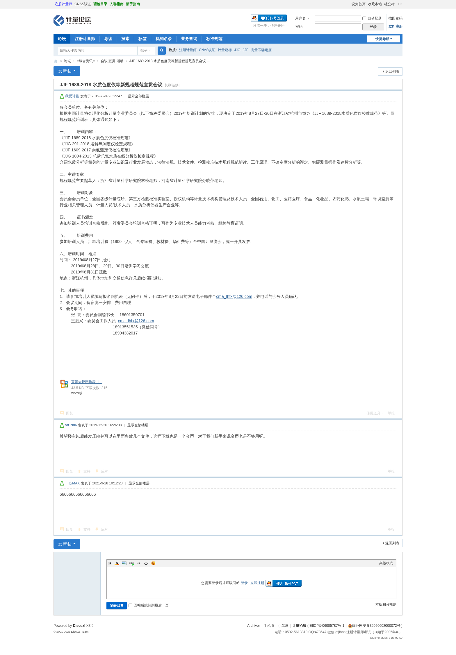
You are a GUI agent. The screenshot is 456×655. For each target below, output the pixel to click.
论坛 (62, 38)
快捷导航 (382, 39)
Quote (139, 563)
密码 (298, 26)
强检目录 (100, 4)
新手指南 (133, 4)
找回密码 (395, 18)
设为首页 (359, 4)
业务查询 (189, 38)
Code (146, 563)
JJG (237, 50)
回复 (69, 413)
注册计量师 (63, 4)
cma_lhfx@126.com (234, 296)
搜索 (125, 38)
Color (117, 563)
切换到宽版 (399, 4)
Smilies (153, 563)
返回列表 (392, 71)
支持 (86, 471)
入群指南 (117, 4)
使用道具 (373, 413)
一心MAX (72, 483)
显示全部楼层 (138, 96)
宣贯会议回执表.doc (86, 382)
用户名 (300, 18)
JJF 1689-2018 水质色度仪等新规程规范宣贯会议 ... (169, 61)
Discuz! (79, 626)
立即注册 (395, 26)
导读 (108, 38)
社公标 (389, 4)
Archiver (253, 626)
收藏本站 (375, 4)
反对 (104, 471)
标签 (142, 38)
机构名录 (164, 38)
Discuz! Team (79, 631)
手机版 (269, 626)
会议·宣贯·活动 (112, 61)
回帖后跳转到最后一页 (149, 605)
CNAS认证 (82, 4)
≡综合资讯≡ (86, 61)
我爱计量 (72, 96)
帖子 (143, 51)
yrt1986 (71, 425)
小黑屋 (283, 626)
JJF (245, 50)
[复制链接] (171, 85)
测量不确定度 (261, 50)
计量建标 (225, 50)
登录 (244, 583)
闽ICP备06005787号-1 (326, 626)
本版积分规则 (385, 604)
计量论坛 (56, 61)
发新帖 (65, 71)
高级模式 (386, 563)
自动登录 (372, 18)
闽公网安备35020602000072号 (374, 626)
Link (131, 563)
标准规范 (214, 38)
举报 (391, 413)
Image (124, 563)
